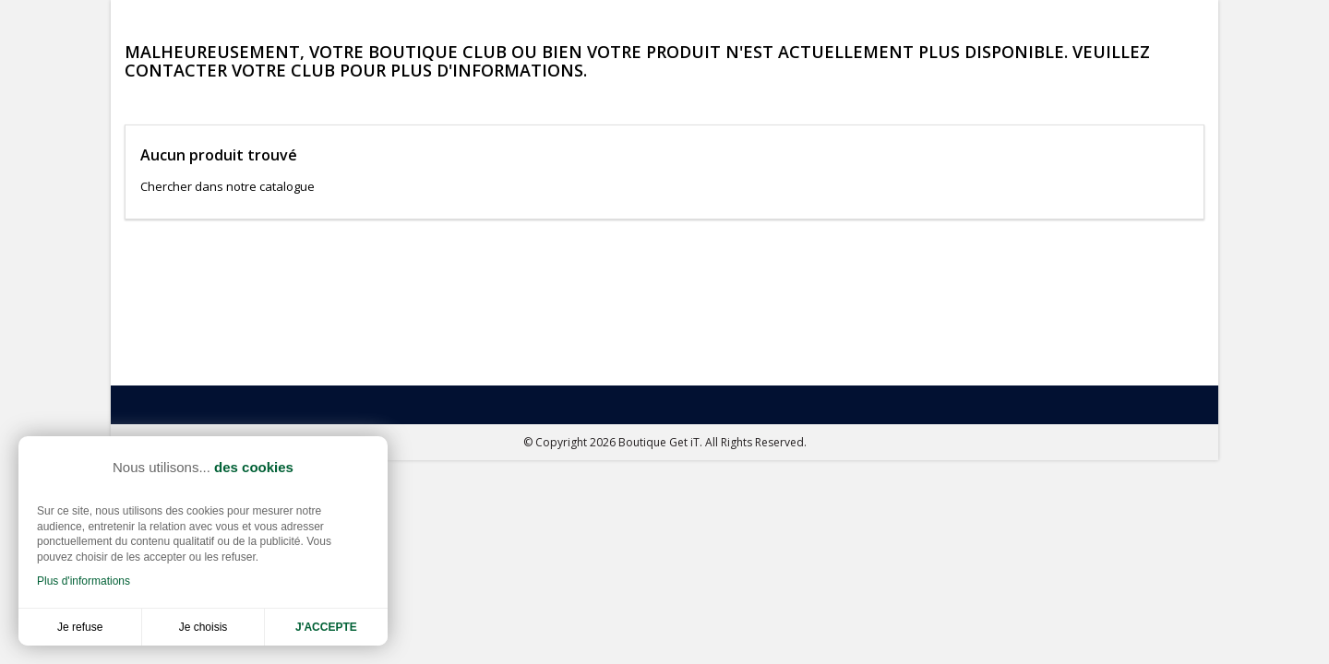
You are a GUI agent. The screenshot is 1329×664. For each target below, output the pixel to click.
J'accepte (326, 627)
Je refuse (79, 627)
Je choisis (203, 627)
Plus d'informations (83, 581)
